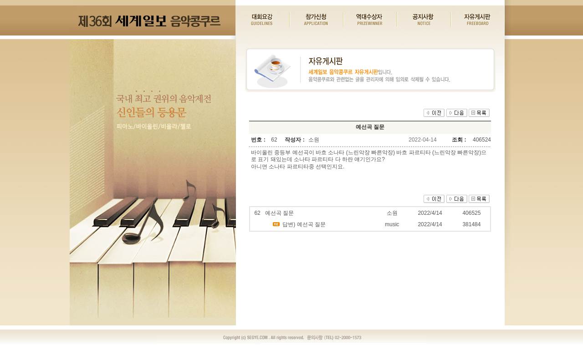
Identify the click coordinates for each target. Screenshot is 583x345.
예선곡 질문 (279, 213)
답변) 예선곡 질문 (304, 224)
